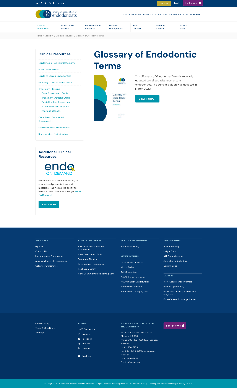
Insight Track (170, 251)
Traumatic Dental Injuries (55, 106)
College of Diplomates (46, 265)
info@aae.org (133, 362)
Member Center (161, 27)
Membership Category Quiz (134, 291)
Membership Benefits (131, 286)
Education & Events (68, 27)
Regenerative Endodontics (53, 134)
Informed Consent (52, 110)
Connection (135, 14)
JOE (125, 14)
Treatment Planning (49, 89)
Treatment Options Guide (56, 97)
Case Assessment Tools (55, 93)
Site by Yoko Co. (186, 383)
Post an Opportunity (174, 286)
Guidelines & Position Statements (57, 62)
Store (158, 14)
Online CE (148, 14)
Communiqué (170, 265)
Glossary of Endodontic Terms (55, 82)
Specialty (49, 36)
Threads (86, 343)
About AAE (183, 27)
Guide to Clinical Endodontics (55, 76)
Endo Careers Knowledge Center (180, 299)
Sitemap (39, 332)
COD (185, 14)
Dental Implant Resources (56, 102)
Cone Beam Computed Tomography (51, 119)
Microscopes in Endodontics (54, 127)
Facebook (86, 338)
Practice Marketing (130, 246)
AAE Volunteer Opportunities (135, 281)
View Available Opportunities (178, 281)
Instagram (87, 334)
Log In (177, 3)
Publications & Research (93, 27)
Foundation (175, 14)
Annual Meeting (171, 246)
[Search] (195, 15)
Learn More (49, 204)
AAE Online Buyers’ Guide (133, 277)
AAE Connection (129, 272)
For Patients (173, 325)
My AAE (39, 246)
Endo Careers (137, 27)
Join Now (164, 3)
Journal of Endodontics (175, 261)
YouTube (86, 356)
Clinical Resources (43, 27)
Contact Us (41, 251)
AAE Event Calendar (173, 256)
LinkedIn (85, 348)
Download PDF (147, 98)
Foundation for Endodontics (49, 256)
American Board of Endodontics (51, 261)
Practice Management (116, 27)
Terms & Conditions (45, 328)
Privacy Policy (42, 323)
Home (39, 36)
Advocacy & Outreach (132, 262)
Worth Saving (127, 267)
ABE (165, 14)
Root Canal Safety (49, 69)
